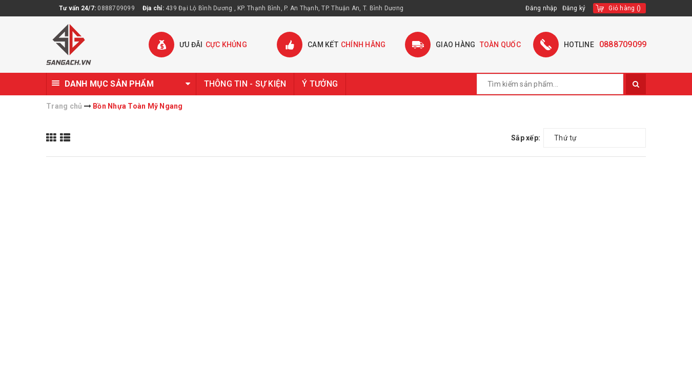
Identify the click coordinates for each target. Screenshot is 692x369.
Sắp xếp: (525, 138)
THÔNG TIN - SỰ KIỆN (245, 84)
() (624, 8)
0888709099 (116, 8)
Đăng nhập (541, 8)
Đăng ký (574, 8)
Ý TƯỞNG (320, 84)
